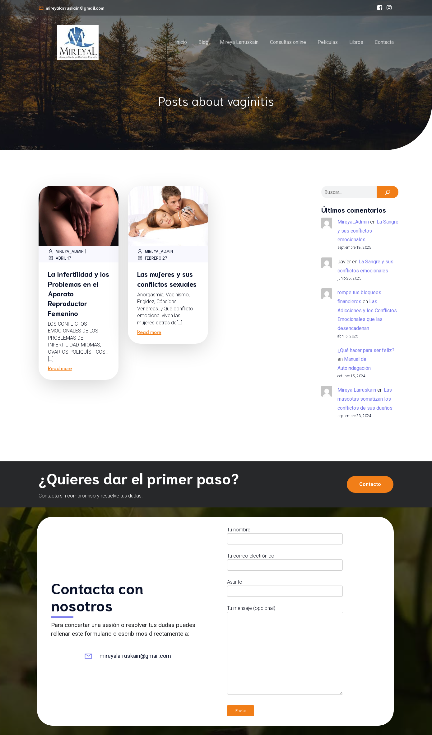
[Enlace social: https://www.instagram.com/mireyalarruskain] (389, 7)
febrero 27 (152, 258)
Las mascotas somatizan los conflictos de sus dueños (365, 399)
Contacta (384, 42)
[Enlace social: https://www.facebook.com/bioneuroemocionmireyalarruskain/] (379, 7)
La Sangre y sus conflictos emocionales (367, 231)
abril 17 (59, 258)
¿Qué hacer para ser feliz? (365, 350)
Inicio (181, 42)
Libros (356, 42)
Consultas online (288, 42)
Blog (203, 42)
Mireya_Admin (66, 251)
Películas (328, 42)
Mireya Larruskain (239, 42)
